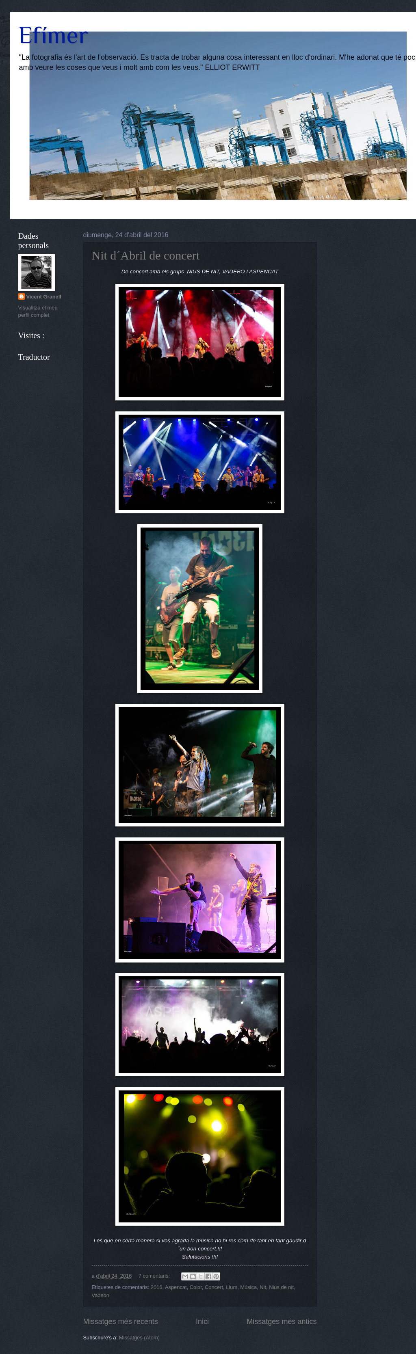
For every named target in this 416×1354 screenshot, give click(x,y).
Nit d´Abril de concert (146, 255)
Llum (231, 1287)
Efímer (53, 34)
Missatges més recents (120, 1321)
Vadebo (100, 1295)
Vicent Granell (43, 297)
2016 (156, 1287)
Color (196, 1287)
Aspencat (176, 1287)
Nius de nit (281, 1287)
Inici (202, 1321)
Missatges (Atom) (139, 1338)
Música (248, 1287)
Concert (214, 1287)
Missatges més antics (281, 1321)
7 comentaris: (155, 1276)
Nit (263, 1287)
